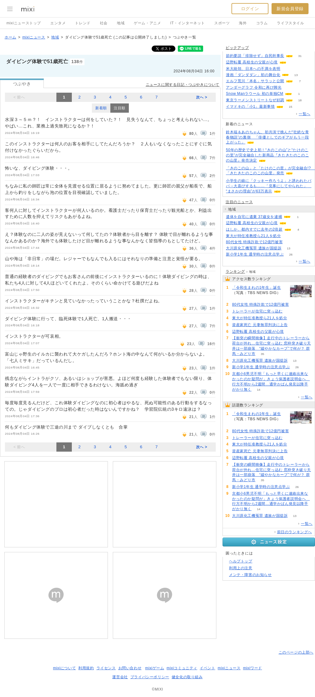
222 (239, 298)
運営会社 (120, 677)
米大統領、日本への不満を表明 (253, 68)
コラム (262, 23)
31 (299, 56)
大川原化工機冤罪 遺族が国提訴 (253, 248)
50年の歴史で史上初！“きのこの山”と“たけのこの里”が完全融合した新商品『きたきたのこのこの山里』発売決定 (267, 155)
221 (289, 242)
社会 (104, 23)
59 (293, 62)
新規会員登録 (290, 8)
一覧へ (304, 114)
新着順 (101, 108)
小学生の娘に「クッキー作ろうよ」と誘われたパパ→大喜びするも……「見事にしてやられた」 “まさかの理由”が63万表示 (268, 186)
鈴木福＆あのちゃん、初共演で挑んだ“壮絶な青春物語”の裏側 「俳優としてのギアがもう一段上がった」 (267, 137)
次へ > (201, 97)
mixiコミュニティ (182, 668)
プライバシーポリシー (149, 677)
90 (295, 325)
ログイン (250, 8)
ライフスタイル (290, 23)
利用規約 (86, 668)
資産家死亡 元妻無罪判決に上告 (260, 325)
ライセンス (106, 668)
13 (296, 75)
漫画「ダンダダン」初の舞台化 (253, 75)
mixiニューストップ (23, 23)
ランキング (235, 271)
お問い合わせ (130, 668)
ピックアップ (237, 48)
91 (288, 236)
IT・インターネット (187, 23)
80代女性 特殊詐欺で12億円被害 (254, 242)
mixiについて (64, 668)
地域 (121, 23)
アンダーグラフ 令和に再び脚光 (253, 87)
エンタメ (58, 23)
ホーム (10, 37)
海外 (243, 23)
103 (289, 311)
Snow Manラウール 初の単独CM (254, 93)
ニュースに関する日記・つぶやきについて (182, 85)
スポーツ (222, 23)
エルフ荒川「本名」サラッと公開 (255, 81)
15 (290, 106)
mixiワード (252, 668)
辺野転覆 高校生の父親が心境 (252, 62)
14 (258, 389)
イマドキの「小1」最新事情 (250, 106)
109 (287, 69)
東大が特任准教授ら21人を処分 (253, 236)
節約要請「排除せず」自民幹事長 (255, 56)
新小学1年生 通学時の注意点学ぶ (255, 254)
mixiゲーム (154, 668)
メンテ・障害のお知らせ (250, 575)
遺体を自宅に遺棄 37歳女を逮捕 (254, 217)
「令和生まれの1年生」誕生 (256, 287)
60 (293, 223)
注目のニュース (239, 202)
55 (288, 87)
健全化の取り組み (187, 677)
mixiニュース (33, 37)
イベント (207, 668)
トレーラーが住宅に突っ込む (257, 311)
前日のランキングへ (294, 532)
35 (262, 354)
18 (299, 100)
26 (290, 254)
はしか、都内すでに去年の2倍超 (254, 229)
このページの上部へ (296, 652)
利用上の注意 (240, 568)
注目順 (119, 108)
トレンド (82, 23)
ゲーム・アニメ (147, 23)
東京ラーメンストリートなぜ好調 (255, 100)
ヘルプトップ (240, 561)
